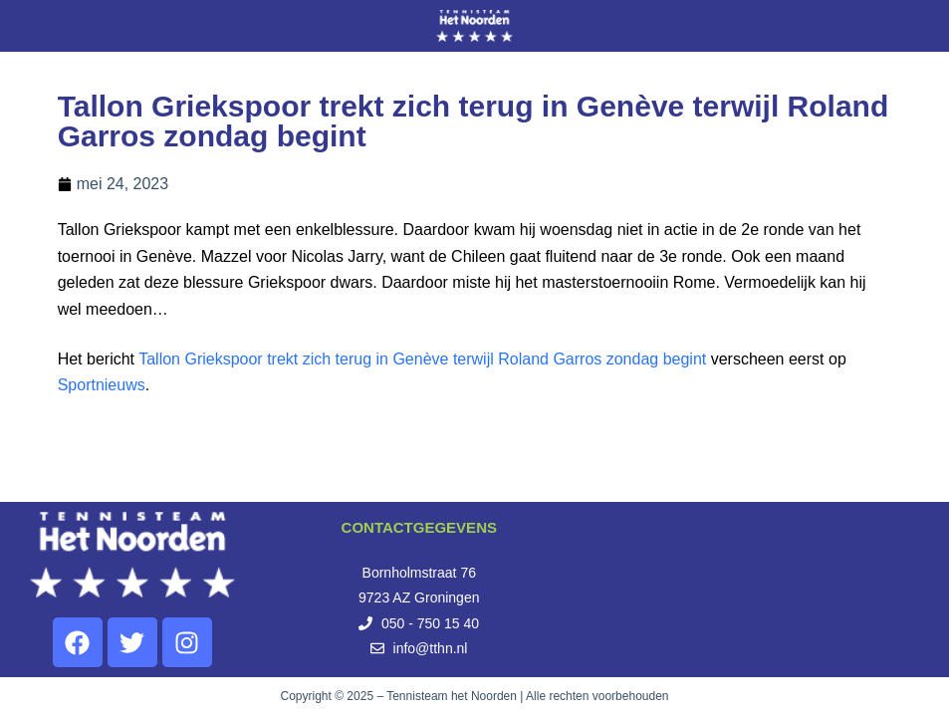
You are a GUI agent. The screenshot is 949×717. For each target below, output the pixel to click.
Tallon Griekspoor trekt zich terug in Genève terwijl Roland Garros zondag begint (422, 359)
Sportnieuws (101, 384)
